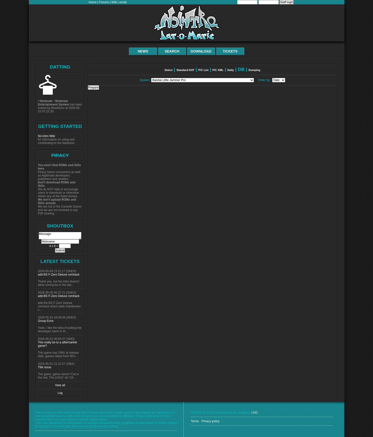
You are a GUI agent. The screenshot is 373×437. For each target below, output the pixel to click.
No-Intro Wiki (46, 136)
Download (201, 51)
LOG (254, 412)
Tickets (230, 51)
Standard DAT (186, 70)
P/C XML (218, 70)
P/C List (203, 70)
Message (60, 235)
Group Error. (46, 321)
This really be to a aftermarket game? (57, 344)
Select (168, 70)
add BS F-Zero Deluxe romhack (59, 274)
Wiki (114, 2)
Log (59, 393)
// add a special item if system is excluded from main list (202, 80)
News (143, 51)
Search (172, 51)
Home (93, 2)
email (123, 2)
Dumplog (254, 70)
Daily (230, 70)
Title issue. (45, 367)
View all (60, 385)
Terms (195, 421)
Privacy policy (210, 421)
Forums (104, 2)
